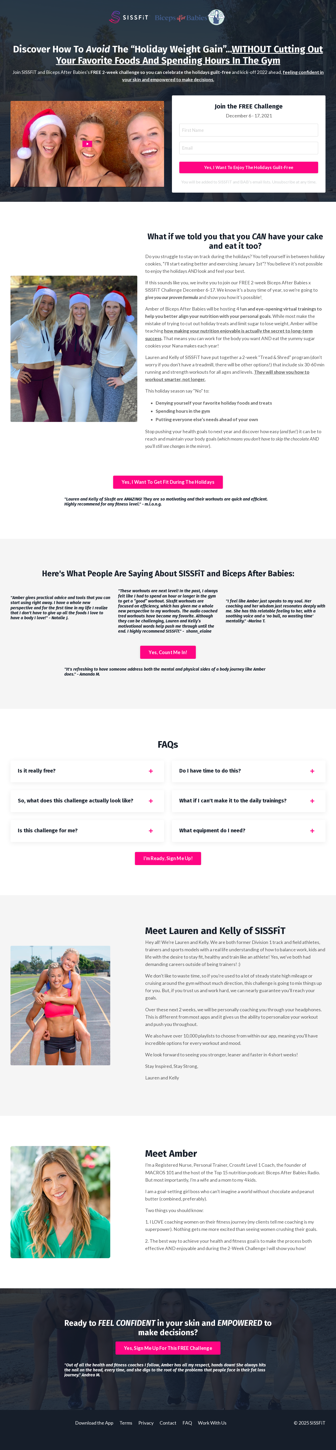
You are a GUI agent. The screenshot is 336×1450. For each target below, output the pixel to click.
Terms (125, 1437)
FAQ (187, 1437)
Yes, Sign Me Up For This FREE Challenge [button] (168, 1362)
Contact (168, 1437)
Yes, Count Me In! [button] (168, 659)
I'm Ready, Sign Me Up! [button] (168, 869)
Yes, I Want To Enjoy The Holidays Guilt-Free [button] (248, 169)
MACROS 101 (159, 1186)
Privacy (146, 1437)
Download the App (94, 1437)
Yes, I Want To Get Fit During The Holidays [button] (168, 489)
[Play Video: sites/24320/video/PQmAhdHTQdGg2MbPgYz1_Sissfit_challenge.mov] (87, 145)
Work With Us (212, 1437)
